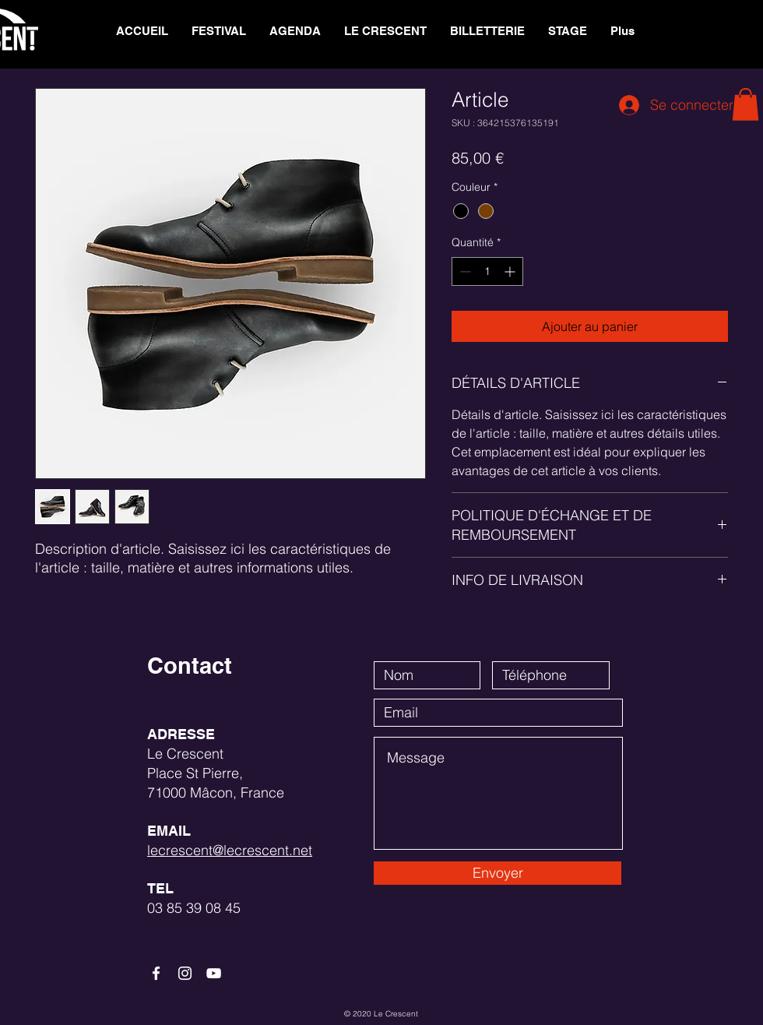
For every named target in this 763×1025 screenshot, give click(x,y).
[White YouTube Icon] (214, 973)
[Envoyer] (497, 873)
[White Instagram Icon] (185, 973)
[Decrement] (463, 271)
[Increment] (511, 271)
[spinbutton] (487, 271)
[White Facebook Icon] (156, 973)
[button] (385, 31)
